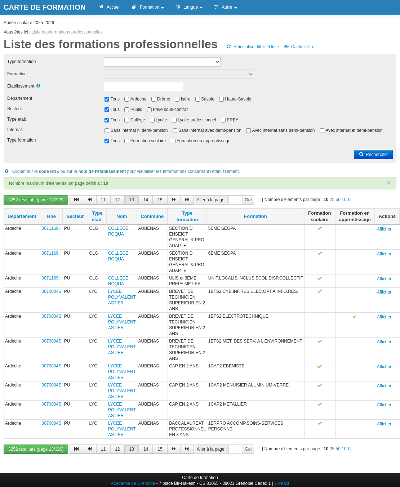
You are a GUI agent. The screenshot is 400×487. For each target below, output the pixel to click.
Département (19, 98)
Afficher (384, 229)
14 (145, 199)
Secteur (14, 108)
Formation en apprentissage (203, 140)
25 (332, 199)
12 (117, 199)
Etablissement (20, 86)
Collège (137, 119)
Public (136, 109)
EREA (233, 119)
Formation (147, 7)
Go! (248, 199)
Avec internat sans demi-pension (283, 130)
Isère (186, 99)
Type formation (21, 61)
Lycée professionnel (197, 119)
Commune (152, 216)
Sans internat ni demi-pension (139, 130)
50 (337, 199)
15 (159, 199)
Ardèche (138, 99)
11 (103, 199)
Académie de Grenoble (133, 483)
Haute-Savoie (238, 99)
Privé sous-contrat (170, 109)
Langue (189, 7)
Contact (281, 483)
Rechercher (373, 154)
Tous (115, 99)
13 (131, 199)
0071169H (51, 228)
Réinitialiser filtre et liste (252, 46)
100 (345, 199)
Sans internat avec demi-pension (209, 130)
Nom (121, 216)
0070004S (51, 291)
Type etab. (17, 119)
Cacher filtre (299, 46)
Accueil (109, 7)
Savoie (207, 99)
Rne (51, 216)
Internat (14, 129)
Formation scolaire (148, 140)
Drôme (163, 99)
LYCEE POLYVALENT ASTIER (122, 297)
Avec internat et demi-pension (354, 130)
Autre (225, 7)
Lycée (161, 119)
